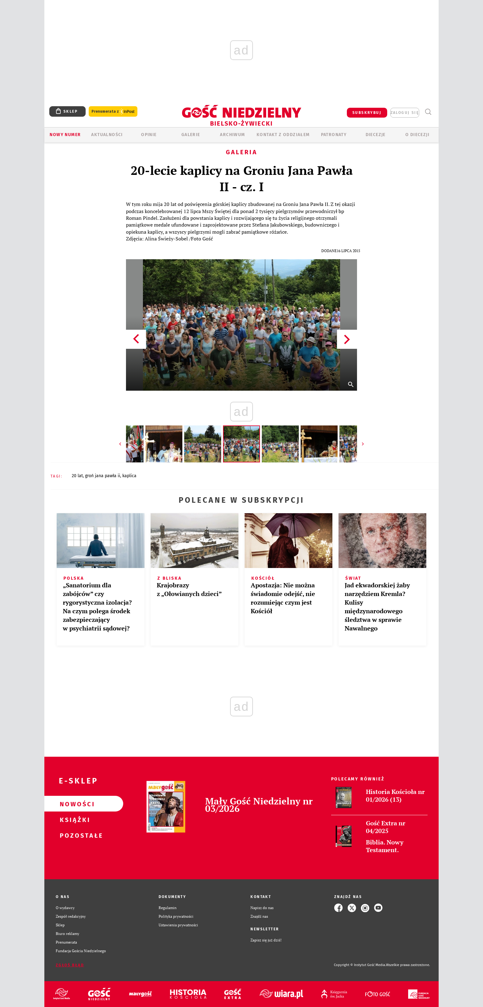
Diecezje (376, 134)
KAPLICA (129, 475)
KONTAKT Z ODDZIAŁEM (283, 134)
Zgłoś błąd (70, 965)
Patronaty (334, 134)
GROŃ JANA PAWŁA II (102, 475)
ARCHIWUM (232, 134)
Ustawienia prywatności (178, 925)
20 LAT (77, 475)
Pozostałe (74, 835)
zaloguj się (405, 113)
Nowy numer (65, 134)
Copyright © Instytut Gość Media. (360, 965)
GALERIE (190, 134)
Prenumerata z (113, 111)
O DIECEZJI (417, 134)
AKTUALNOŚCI (107, 134)
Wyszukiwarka (428, 112)
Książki (74, 819)
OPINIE (148, 134)
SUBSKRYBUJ (366, 113)
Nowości (74, 803)
